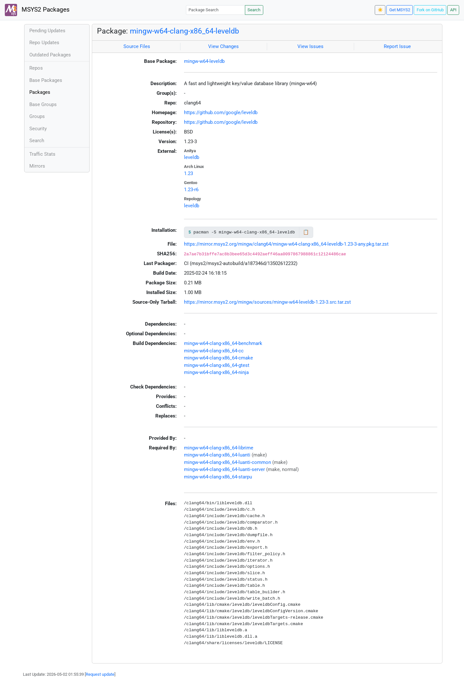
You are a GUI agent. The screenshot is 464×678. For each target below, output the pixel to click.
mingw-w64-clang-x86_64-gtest (216, 365)
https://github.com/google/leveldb (220, 112)
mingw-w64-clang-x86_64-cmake (218, 358)
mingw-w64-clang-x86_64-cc (214, 351)
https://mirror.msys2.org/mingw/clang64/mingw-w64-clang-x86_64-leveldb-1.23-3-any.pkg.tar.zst (286, 244)
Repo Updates (44, 42)
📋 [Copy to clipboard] (306, 232)
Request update (100, 674)
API (453, 9)
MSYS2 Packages (37, 10)
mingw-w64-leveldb (204, 61)
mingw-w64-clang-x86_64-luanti (217, 455)
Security (38, 129)
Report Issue (397, 46)
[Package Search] (215, 10)
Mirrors (37, 166)
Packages (39, 92)
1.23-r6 (191, 189)
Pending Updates (47, 31)
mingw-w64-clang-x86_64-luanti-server (224, 469)
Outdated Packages (50, 55)
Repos (36, 68)
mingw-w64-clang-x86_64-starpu (218, 477)
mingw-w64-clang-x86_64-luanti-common (227, 462)
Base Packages (45, 80)
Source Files (136, 46)
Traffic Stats (42, 154)
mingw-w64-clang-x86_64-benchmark (223, 343)
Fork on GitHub (430, 9)
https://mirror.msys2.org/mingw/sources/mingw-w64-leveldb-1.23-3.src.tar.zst (267, 302)
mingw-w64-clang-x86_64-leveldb (184, 31)
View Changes (223, 46)
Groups (37, 116)
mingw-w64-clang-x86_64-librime (218, 448)
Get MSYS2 (399, 9)
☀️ (380, 9)
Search (253, 9)
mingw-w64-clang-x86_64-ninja (216, 372)
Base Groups (43, 104)
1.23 (188, 173)
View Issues (310, 46)
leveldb (191, 157)
